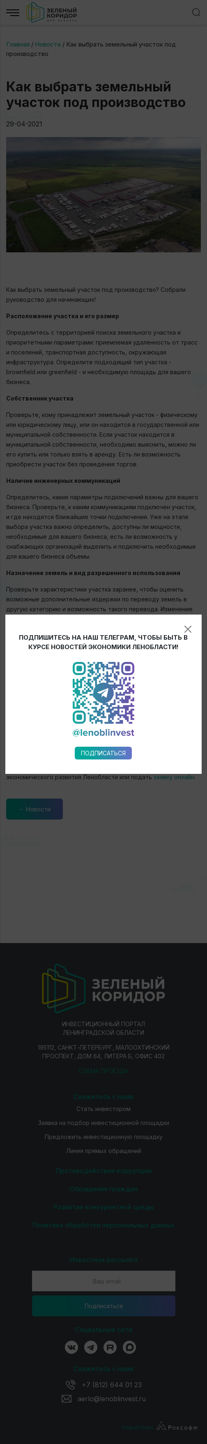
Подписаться (103, 527)
